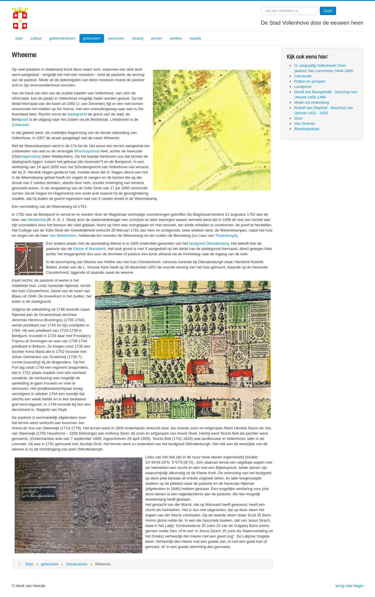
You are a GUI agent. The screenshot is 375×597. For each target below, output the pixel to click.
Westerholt (37, 219)
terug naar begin (349, 586)
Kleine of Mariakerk (89, 248)
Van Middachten (62, 235)
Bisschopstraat (86, 151)
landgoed (197, 243)
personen (116, 38)
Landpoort (302, 86)
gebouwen (91, 38)
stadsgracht (77, 114)
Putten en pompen (309, 81)
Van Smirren (304, 123)
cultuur (36, 38)
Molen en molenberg (311, 102)
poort (24, 119)
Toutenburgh (225, 235)
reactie (195, 38)
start (19, 38)
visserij (137, 38)
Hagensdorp (30, 156)
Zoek (328, 10)
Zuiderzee (20, 125)
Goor (298, 118)
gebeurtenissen (62, 38)
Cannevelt (302, 76)
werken (176, 38)
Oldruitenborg (217, 243)
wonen (156, 38)
